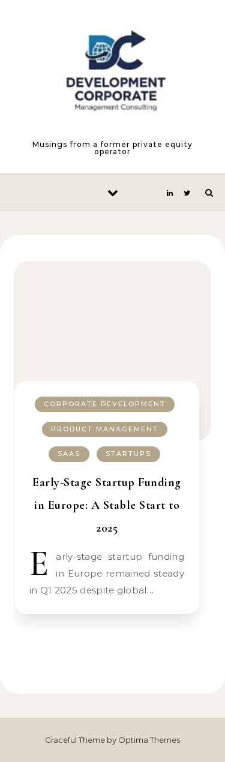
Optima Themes (149, 740)
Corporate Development (105, 404)
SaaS (69, 453)
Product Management (104, 429)
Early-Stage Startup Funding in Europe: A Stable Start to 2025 (106, 505)
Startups (128, 453)
